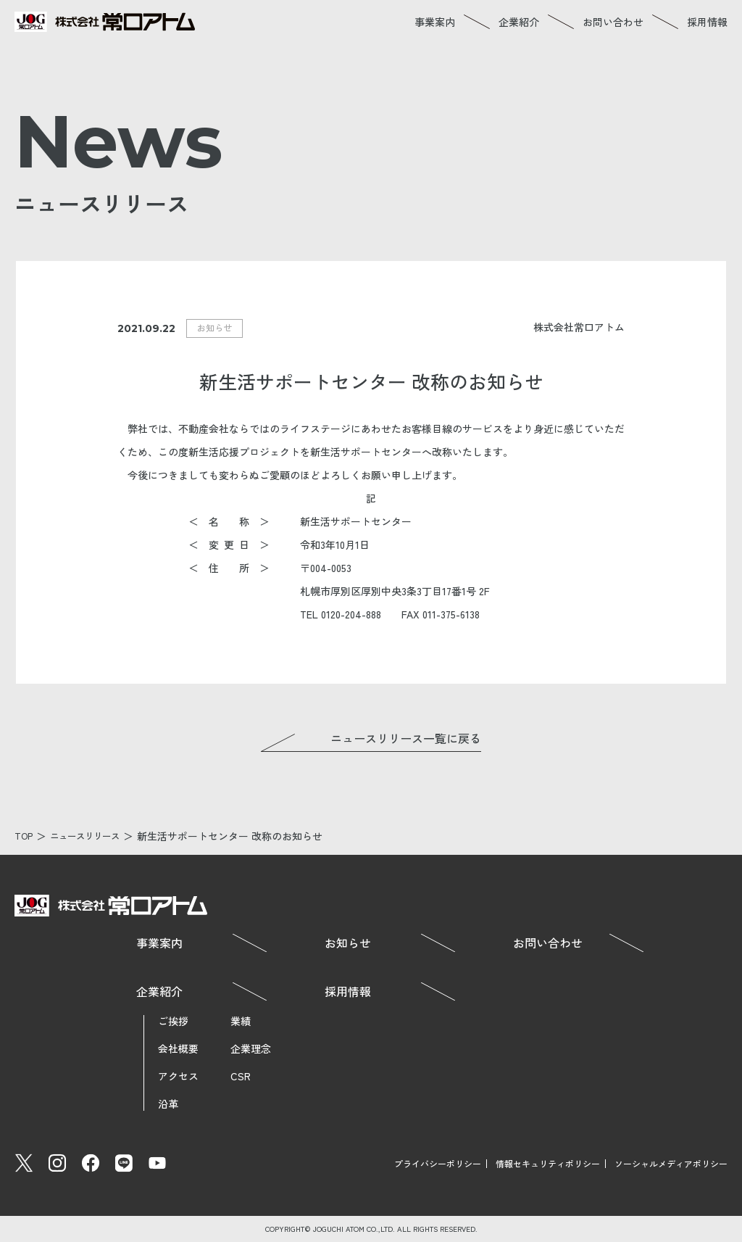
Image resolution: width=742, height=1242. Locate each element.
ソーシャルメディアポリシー (671, 1163)
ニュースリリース (93, 836)
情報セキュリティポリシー (548, 1163)
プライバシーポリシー (437, 1163)
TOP (25, 836)
